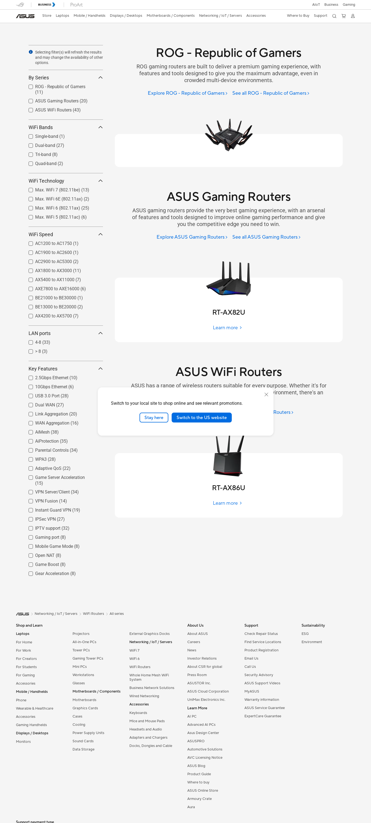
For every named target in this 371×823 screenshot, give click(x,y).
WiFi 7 (134, 650)
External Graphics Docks (149, 634)
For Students (26, 667)
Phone (21, 700)
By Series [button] (66, 77)
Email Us (251, 658)
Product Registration (261, 650)
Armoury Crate (199, 799)
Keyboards (138, 713)
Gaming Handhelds (31, 725)
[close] (266, 394)
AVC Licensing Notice (204, 757)
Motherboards (84, 700)
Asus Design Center (203, 733)
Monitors (23, 742)
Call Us (250, 667)
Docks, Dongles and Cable (150, 746)
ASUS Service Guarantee (264, 708)
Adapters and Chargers (148, 737)
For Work (23, 650)
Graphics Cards (85, 708)
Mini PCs (79, 667)
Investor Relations (202, 658)
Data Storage (83, 749)
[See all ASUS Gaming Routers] (266, 237)
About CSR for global (204, 667)
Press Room (197, 675)
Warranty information (261, 700)
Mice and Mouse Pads (147, 721)
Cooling (78, 724)
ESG (305, 634)
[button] (349, 4)
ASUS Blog (196, 766)
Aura (191, 807)
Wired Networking (144, 696)
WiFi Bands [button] (66, 127)
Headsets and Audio (145, 729)
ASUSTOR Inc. (199, 683)
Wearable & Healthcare (34, 708)
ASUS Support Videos (262, 683)
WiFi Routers (139, 667)
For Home (24, 642)
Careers (193, 642)
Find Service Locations (262, 642)
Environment (312, 642)
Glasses (78, 683)
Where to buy (198, 782)
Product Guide (199, 774)
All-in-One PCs (84, 642)
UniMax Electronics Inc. (206, 700)
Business (331, 4)
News (191, 650)
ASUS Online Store (202, 790)
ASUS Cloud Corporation (208, 691)
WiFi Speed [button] (66, 234)
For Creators (26, 659)
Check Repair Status (261, 634)
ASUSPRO (196, 741)
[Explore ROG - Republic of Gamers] (188, 93)
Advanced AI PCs (201, 724)
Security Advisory (258, 675)
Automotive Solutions (204, 749)
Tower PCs (81, 650)
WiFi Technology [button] (66, 181)
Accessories (25, 683)
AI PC (192, 716)
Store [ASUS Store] (46, 15)
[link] (25, 16)
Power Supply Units (88, 733)
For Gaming (25, 675)
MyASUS (251, 691)
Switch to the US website (202, 417)
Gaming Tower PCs (87, 658)
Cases (77, 716)
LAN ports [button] (66, 333)
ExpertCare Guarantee (262, 716)
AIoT (316, 4)
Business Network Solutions (151, 688)
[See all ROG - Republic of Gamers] (271, 93)
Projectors (81, 634)
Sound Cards (83, 741)
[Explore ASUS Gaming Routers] (192, 237)
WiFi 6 (134, 659)
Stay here (153, 417)
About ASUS (197, 634)
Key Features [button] (66, 369)
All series (117, 614)
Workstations (83, 675)
